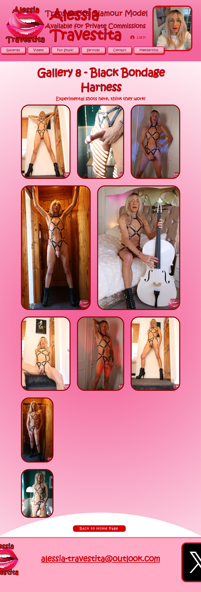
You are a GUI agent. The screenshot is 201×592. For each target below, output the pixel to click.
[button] (149, 50)
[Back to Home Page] (99, 528)
